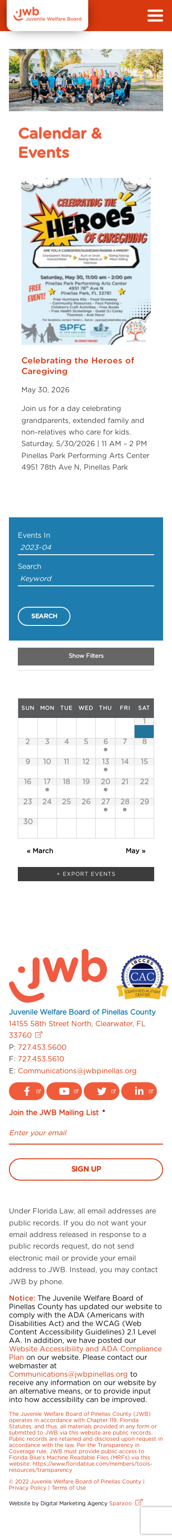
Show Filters (86, 656)
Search (29, 566)
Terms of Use (69, 1488)
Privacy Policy (27, 1488)
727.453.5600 (42, 1047)
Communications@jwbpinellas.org (77, 1071)
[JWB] (47, 18)
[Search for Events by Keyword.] (86, 579)
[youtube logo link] (64, 1091)
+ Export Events (86, 874)
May (135, 851)
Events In (34, 535)
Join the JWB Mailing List (57, 1113)
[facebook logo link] (27, 1091)
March (40, 851)
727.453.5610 (41, 1059)
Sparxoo (126, 1503)
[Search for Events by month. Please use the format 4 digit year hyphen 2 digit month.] (86, 548)
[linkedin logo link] (139, 1091)
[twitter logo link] (101, 1091)
